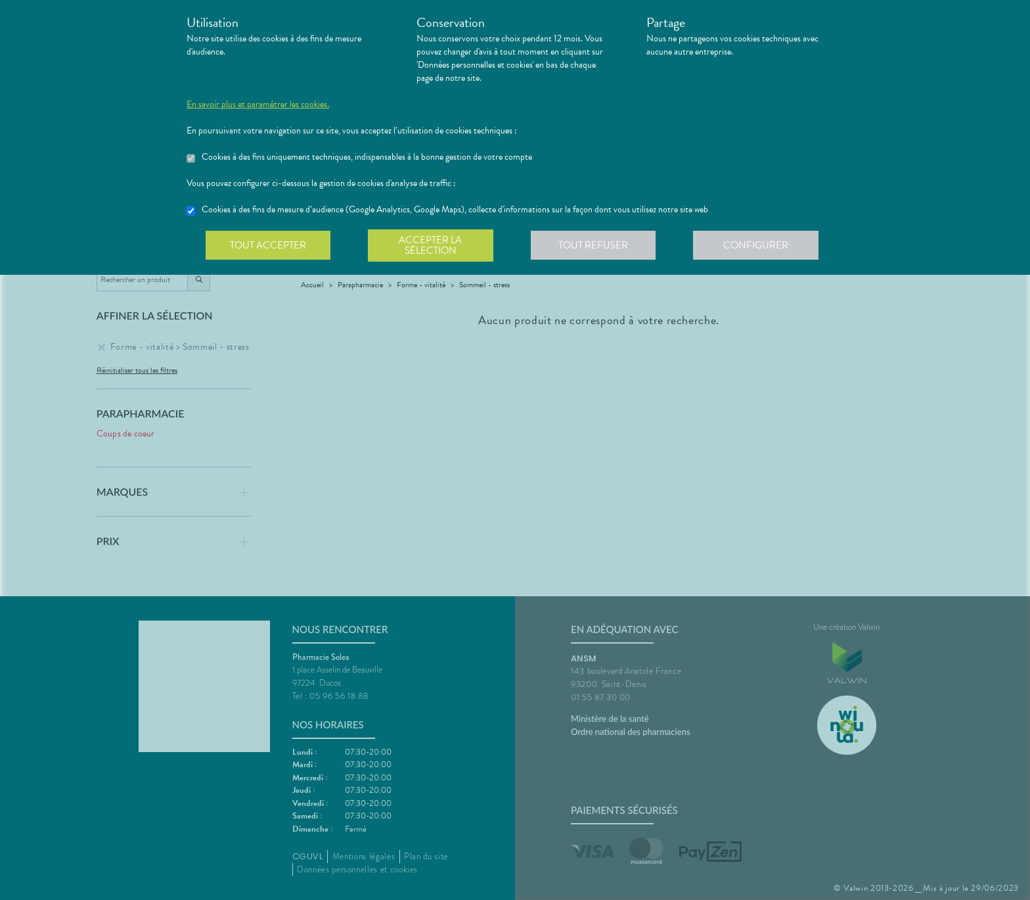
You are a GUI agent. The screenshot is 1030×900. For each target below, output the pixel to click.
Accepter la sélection (433, 246)
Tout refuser (597, 246)
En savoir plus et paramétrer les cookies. (258, 104)
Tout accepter (268, 246)
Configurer (761, 246)
